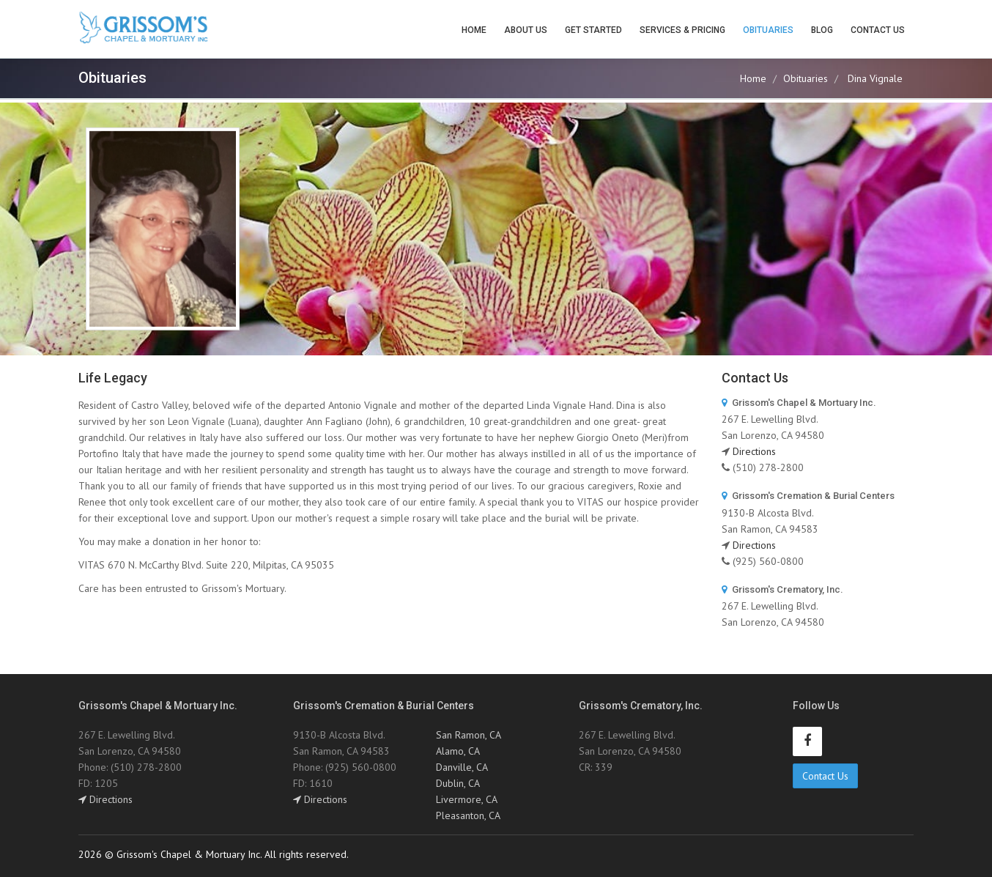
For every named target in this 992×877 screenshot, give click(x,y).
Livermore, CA (466, 799)
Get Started (593, 30)
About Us (525, 30)
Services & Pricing (682, 30)
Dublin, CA (458, 783)
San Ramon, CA (468, 734)
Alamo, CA (458, 751)
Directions (754, 451)
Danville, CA (462, 767)
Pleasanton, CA (468, 815)
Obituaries (768, 30)
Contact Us (878, 30)
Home (474, 30)
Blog (822, 30)
